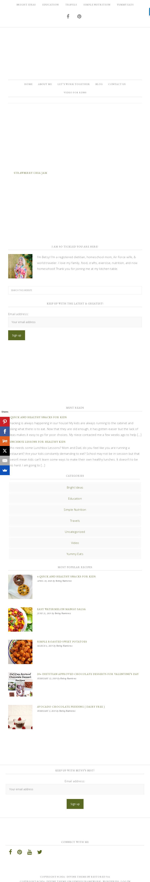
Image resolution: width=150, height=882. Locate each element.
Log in (125, 875)
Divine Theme (56, 875)
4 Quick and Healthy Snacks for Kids (37, 420)
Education (75, 502)
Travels (75, 524)
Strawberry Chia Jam (30, 176)
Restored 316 (100, 871)
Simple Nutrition (75, 513)
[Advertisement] (75, 140)
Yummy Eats (75, 557)
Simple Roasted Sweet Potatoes (62, 641)
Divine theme (77, 871)
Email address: (18, 317)
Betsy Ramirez (75, 51)
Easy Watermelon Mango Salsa (61, 610)
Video (75, 546)
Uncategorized (75, 535)
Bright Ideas (75, 491)
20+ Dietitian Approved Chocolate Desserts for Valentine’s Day (88, 672)
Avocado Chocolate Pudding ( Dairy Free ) (71, 703)
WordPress (111, 875)
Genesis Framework (86, 875)
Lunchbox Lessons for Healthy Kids (37, 445)
